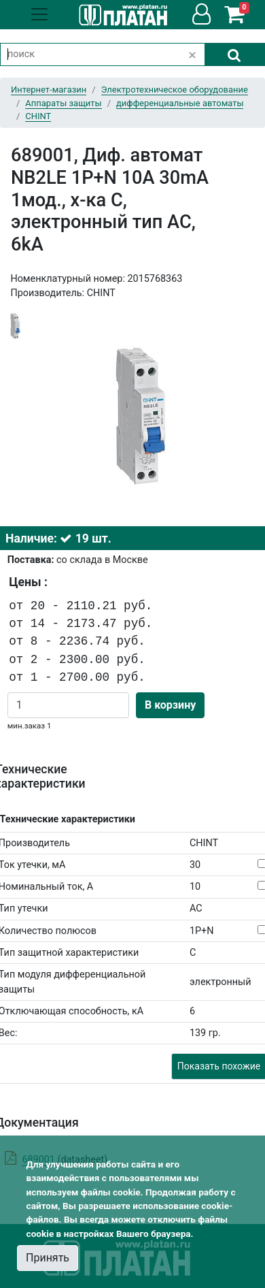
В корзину (170, 704)
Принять (47, 1257)
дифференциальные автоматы (179, 103)
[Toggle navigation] (39, 14)
